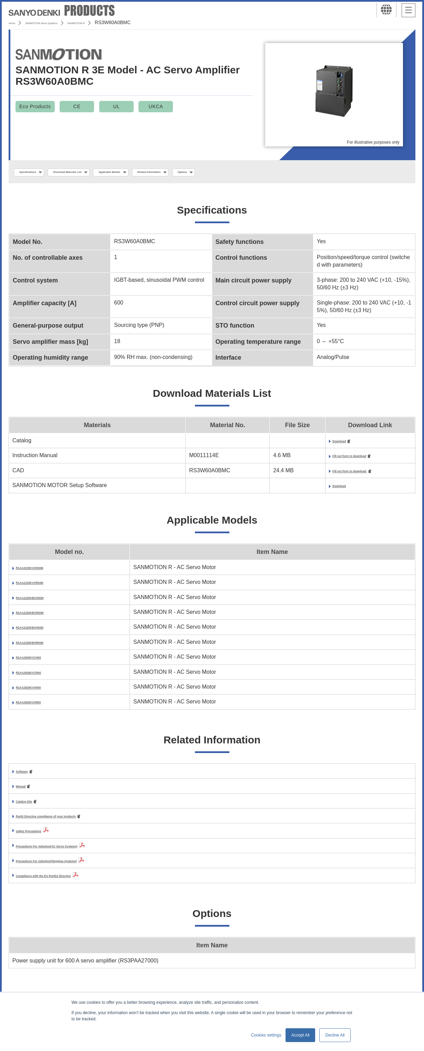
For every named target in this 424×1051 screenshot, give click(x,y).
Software (27, 776)
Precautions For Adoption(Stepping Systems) (75, 867)
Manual (25, 791)
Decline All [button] (334, 1035)
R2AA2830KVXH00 (40, 691)
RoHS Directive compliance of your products (74, 822)
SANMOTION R (121, 22)
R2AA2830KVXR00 (40, 706)
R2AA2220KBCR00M (43, 616)
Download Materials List (100, 172)
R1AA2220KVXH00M (42, 571)
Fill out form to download (326, 459)
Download (306, 443)
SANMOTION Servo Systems (62, 22)
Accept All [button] (300, 1035)
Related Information (232, 172)
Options (284, 172)
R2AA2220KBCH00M (43, 601)
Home (15, 22)
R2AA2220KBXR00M (43, 646)
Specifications (37, 172)
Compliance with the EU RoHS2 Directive (69, 882)
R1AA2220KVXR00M (42, 586)
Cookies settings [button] (266, 1035)
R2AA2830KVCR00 (40, 676)
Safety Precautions (40, 838)
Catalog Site (32, 807)
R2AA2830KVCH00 (40, 661)
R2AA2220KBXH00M (43, 631)
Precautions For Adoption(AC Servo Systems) (76, 852)
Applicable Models (169, 172)
